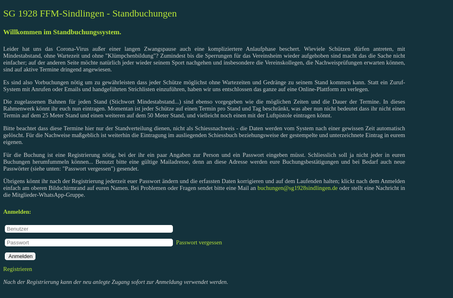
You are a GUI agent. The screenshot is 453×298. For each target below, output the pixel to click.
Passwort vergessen (199, 242)
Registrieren (17, 269)
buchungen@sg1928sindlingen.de (298, 188)
